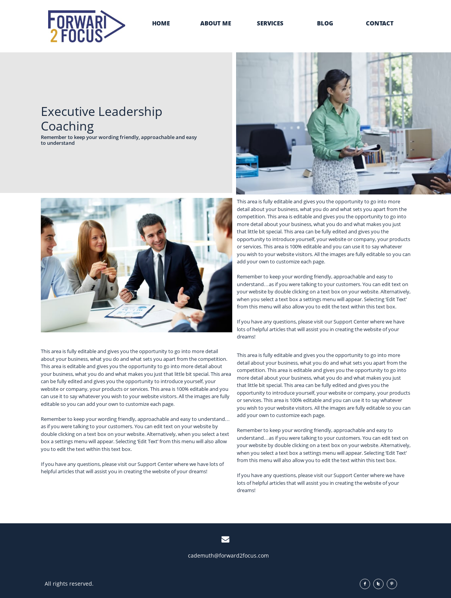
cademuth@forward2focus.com (228, 555)
